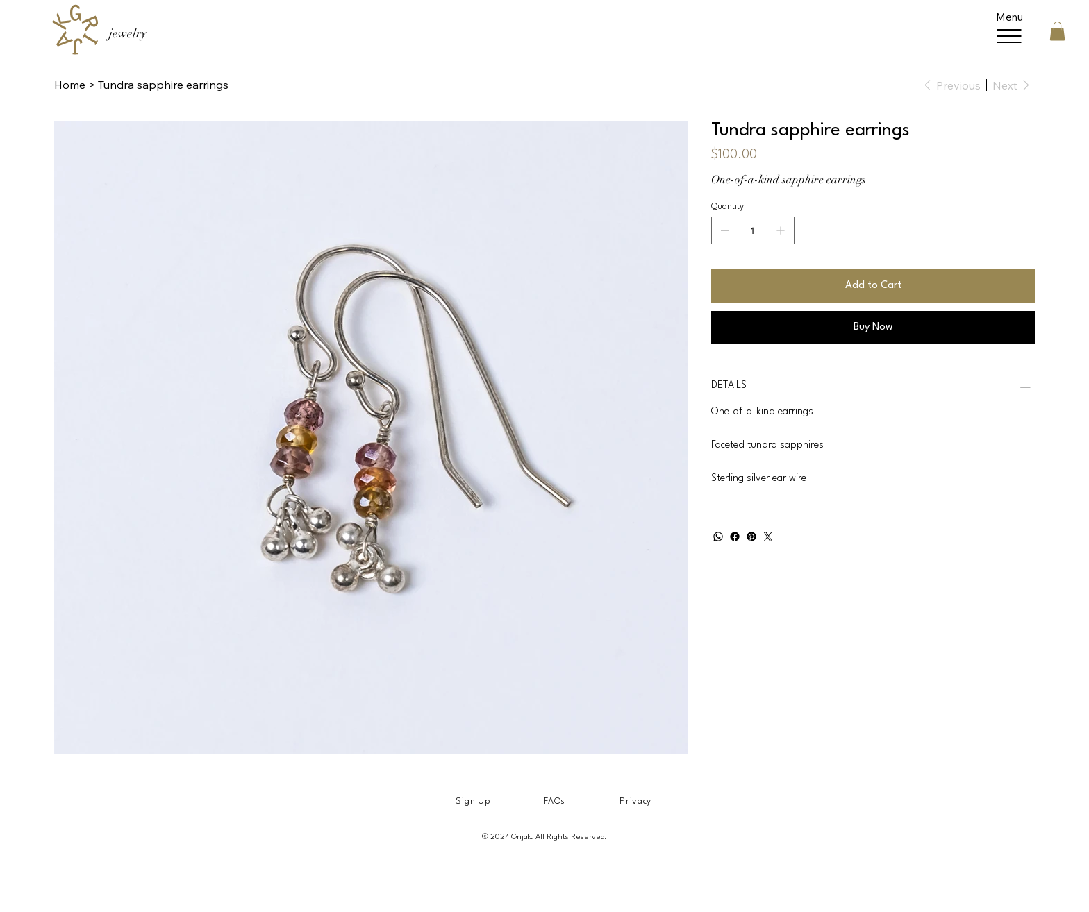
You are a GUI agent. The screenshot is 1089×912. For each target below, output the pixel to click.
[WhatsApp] (718, 536)
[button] (1057, 31)
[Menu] (1009, 30)
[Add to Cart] (873, 286)
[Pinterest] (751, 536)
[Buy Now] (873, 327)
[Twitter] (768, 536)
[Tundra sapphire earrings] (163, 85)
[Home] (69, 85)
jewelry (128, 33)
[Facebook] (735, 536)
